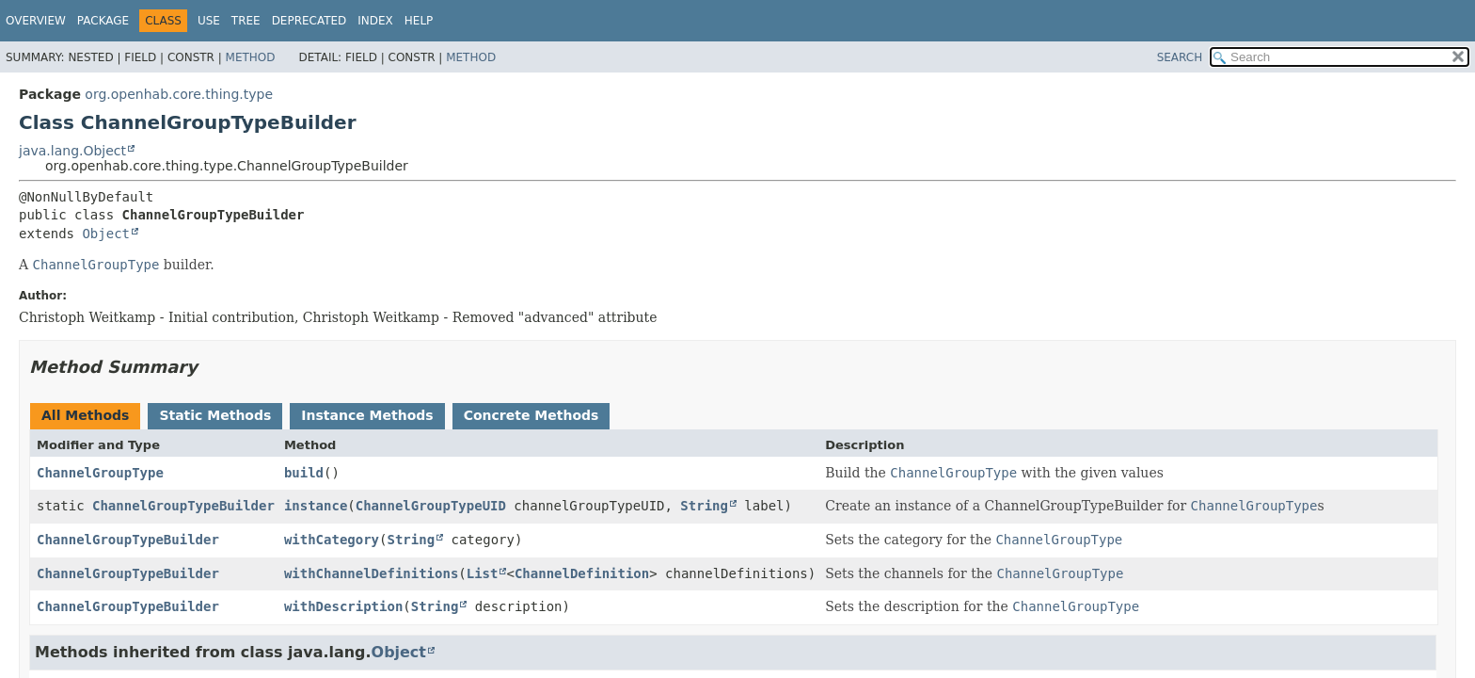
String (704, 505)
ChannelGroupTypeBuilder (183, 505)
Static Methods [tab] (215, 415)
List (483, 573)
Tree (246, 20)
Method (251, 57)
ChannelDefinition (582, 573)
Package (103, 20)
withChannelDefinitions (371, 573)
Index (375, 20)
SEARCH (1180, 57)
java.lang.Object (72, 150)
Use (209, 20)
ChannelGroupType (100, 472)
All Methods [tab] (85, 415)
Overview (36, 20)
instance (315, 505)
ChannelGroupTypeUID (431, 505)
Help (419, 20)
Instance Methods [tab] (367, 415)
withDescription (343, 606)
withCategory (331, 539)
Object (106, 233)
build (304, 472)
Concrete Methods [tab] (531, 415)
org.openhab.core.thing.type (179, 94)
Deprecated (309, 20)
